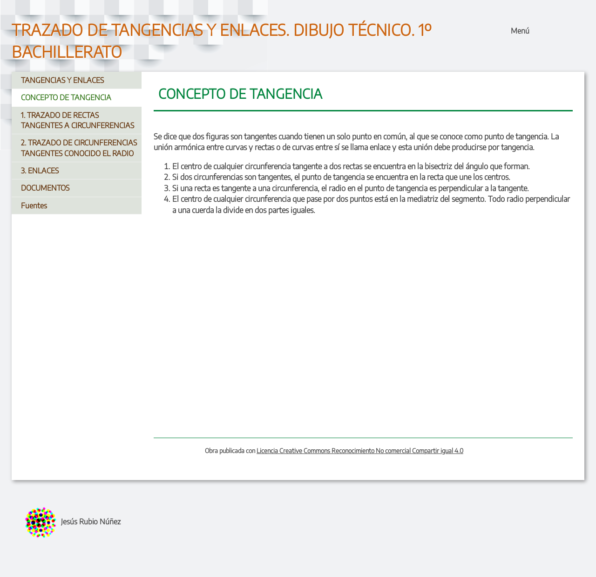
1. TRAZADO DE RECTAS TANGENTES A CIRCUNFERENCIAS (77, 120)
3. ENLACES (40, 170)
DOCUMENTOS (45, 187)
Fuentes (34, 205)
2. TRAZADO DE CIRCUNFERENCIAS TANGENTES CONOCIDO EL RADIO (79, 148)
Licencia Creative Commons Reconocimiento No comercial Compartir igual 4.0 (360, 450)
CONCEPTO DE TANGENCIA (66, 97)
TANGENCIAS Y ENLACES (62, 80)
